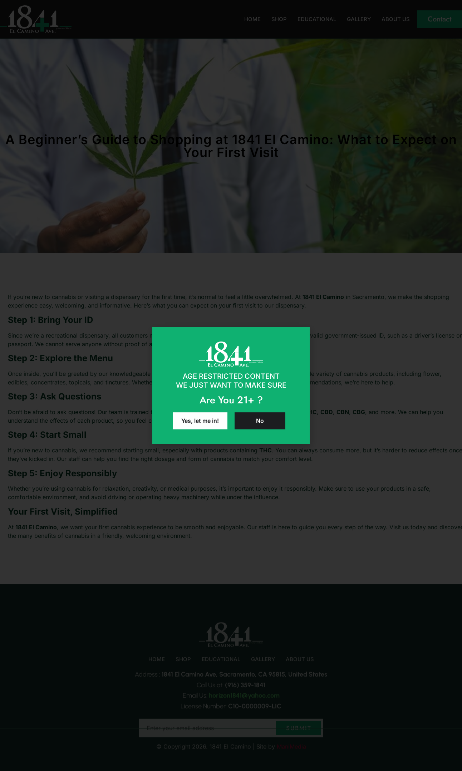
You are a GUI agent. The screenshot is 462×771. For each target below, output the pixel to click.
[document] (231, 385)
